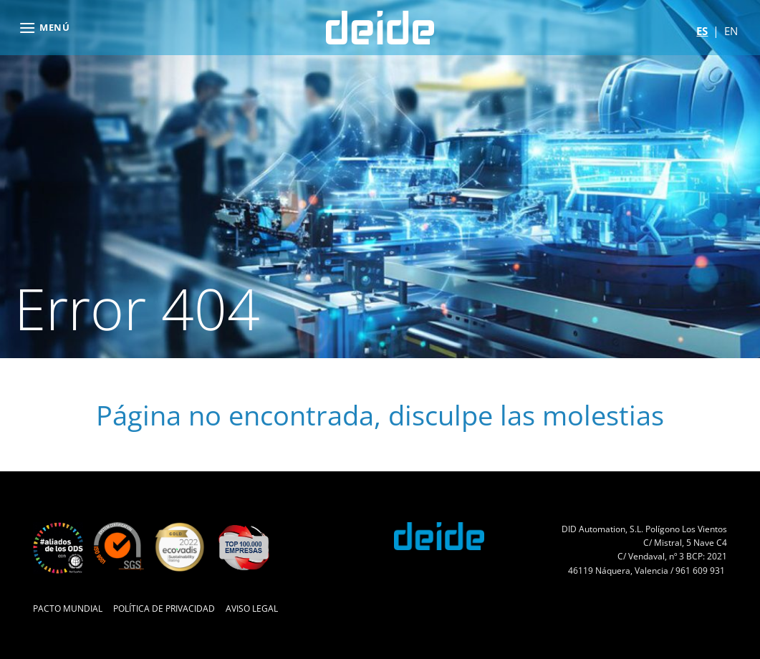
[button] (44, 27)
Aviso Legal (252, 608)
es (702, 31)
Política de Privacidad (164, 608)
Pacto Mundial (67, 608)
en (731, 31)
